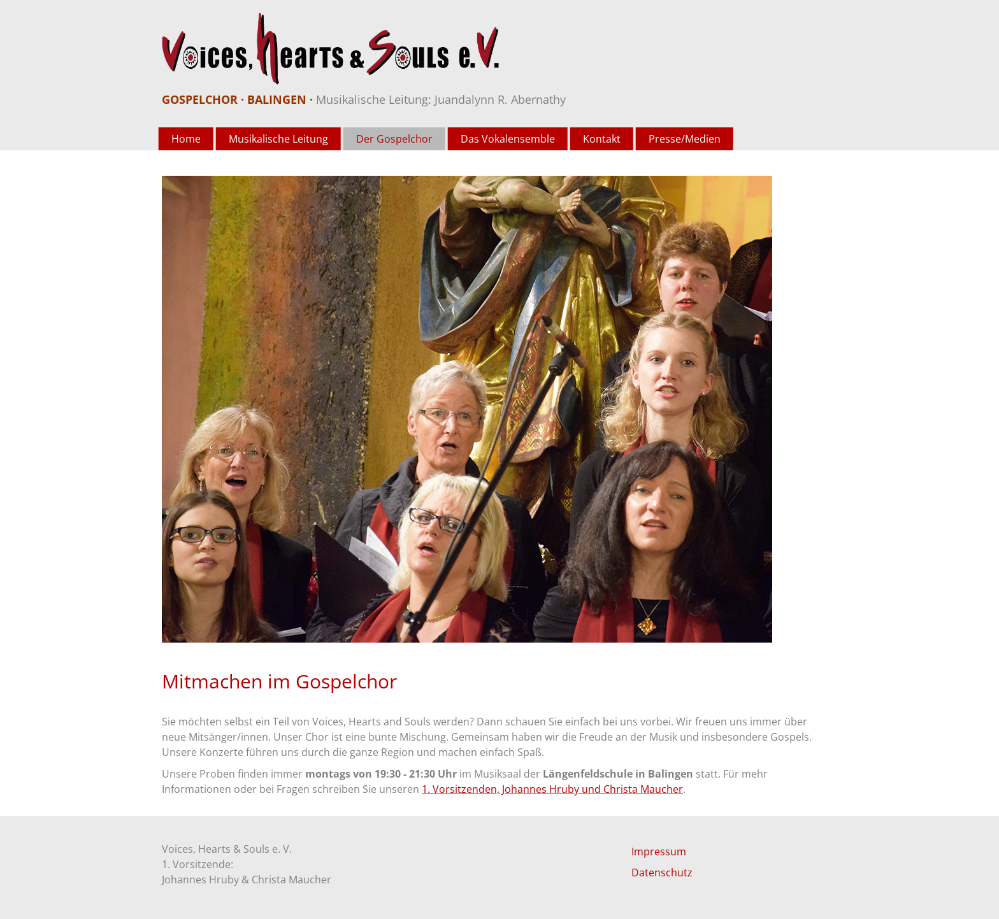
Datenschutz (662, 873)
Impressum (658, 851)
